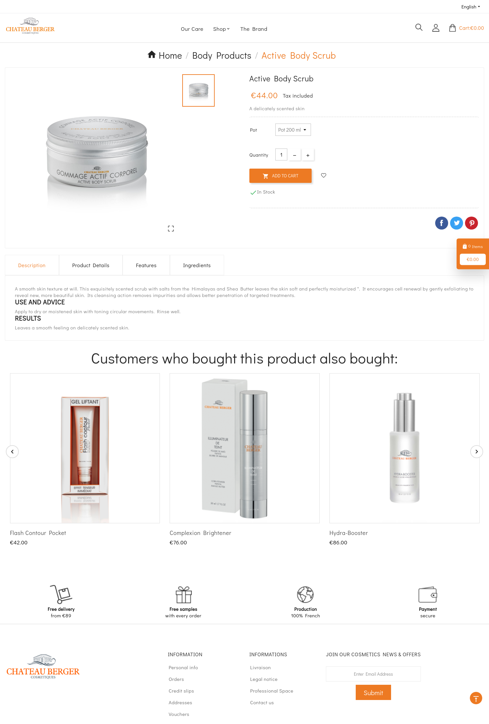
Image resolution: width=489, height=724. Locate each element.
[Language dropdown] (471, 6)
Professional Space (268, 690)
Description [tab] (32, 265)
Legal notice (261, 679)
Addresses (177, 702)
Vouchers (176, 714)
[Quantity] (281, 154)
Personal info (180, 667)
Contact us (259, 702)
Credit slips (178, 690)
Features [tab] (146, 265)
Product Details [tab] (91, 265)
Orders (173, 679)
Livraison (257, 667)
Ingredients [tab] (197, 265)
